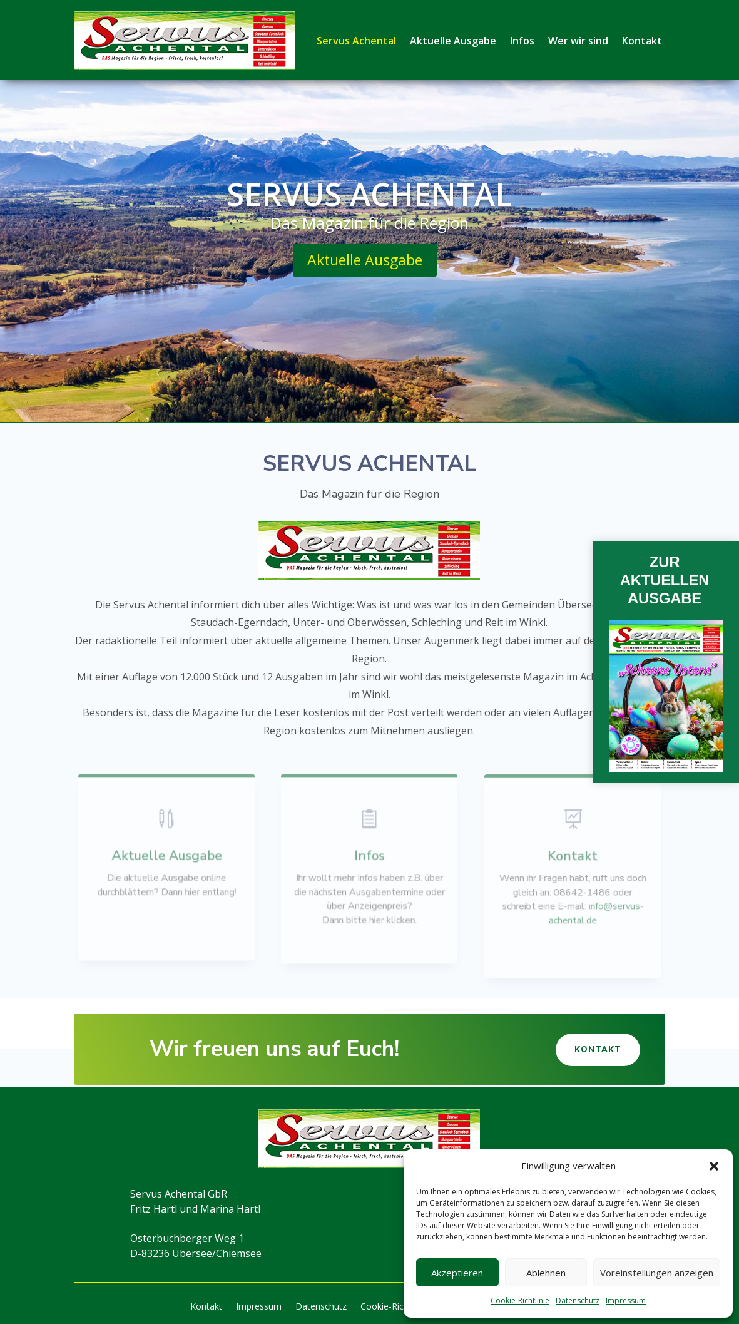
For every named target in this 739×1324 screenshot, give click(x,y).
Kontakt (642, 41)
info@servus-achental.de (595, 912)
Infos (522, 41)
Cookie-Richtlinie (520, 1300)
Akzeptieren (457, 1272)
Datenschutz (577, 1300)
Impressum (626, 1300)
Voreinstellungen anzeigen (656, 1272)
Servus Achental (356, 41)
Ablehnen (546, 1272)
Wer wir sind (578, 41)
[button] (714, 1166)
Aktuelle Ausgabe (453, 41)
